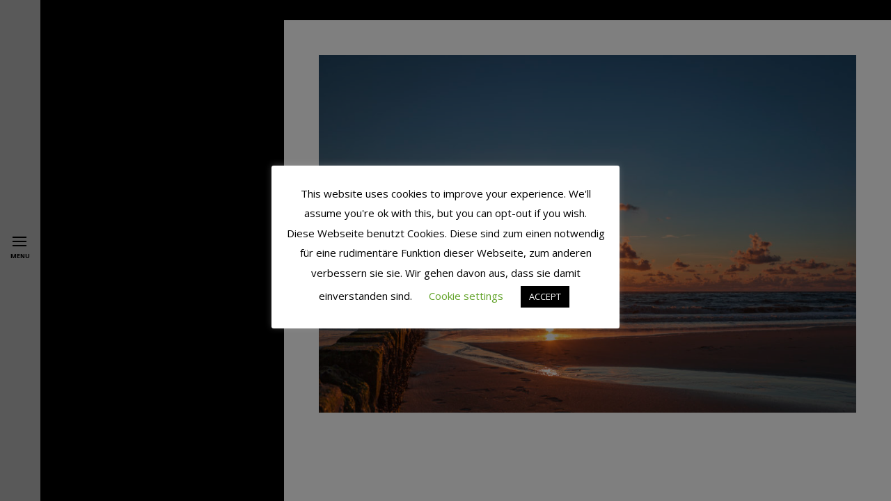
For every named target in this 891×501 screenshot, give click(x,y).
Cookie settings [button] (466, 296)
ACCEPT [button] (545, 296)
